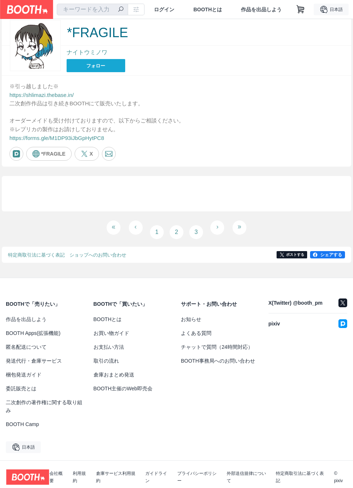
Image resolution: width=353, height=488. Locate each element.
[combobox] (92, 9)
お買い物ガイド (111, 328)
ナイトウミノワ (87, 52)
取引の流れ (106, 355)
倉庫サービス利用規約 (115, 471)
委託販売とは (21, 383)
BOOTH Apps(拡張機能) (33, 328)
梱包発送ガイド (23, 369)
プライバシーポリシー (197, 471)
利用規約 (79, 471)
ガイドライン (156, 471)
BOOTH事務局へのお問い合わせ (218, 355)
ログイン (164, 9)
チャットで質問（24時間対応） (217, 341)
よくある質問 (196, 328)
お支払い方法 (109, 341)
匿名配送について (26, 341)
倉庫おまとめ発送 (114, 369)
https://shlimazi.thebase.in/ (41, 94)
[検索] (120, 10)
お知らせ (191, 314)
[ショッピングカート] (300, 9)
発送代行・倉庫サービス (34, 355)
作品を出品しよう (261, 9)
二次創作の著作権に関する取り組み (44, 401)
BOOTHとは (207, 9)
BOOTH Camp (22, 419)
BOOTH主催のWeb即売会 (123, 383)
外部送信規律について (246, 471)
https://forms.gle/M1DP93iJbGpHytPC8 (56, 138)
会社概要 (56, 471)
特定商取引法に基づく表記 (300, 471)
